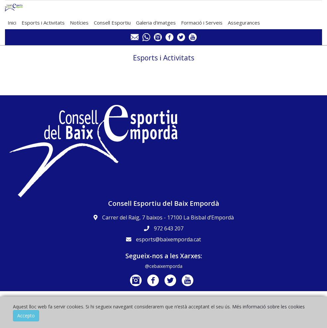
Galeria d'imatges (156, 22)
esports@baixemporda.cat (168, 239)
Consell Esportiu (112, 22)
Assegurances (244, 22)
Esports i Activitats (43, 22)
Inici (12, 22)
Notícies (79, 22)
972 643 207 (168, 228)
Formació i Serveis (202, 22)
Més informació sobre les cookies (268, 306)
